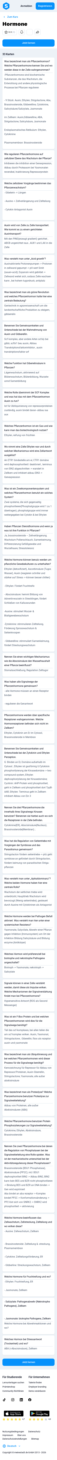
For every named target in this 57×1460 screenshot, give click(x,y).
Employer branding (37, 1387)
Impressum (7, 1435)
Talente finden (35, 1382)
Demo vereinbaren (37, 1391)
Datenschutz (34, 1431)
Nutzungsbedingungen (13, 1431)
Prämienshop (8, 1387)
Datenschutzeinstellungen (14, 1439)
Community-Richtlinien (13, 1391)
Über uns (21, 1435)
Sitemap (35, 1439)
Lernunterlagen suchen (13, 1382)
